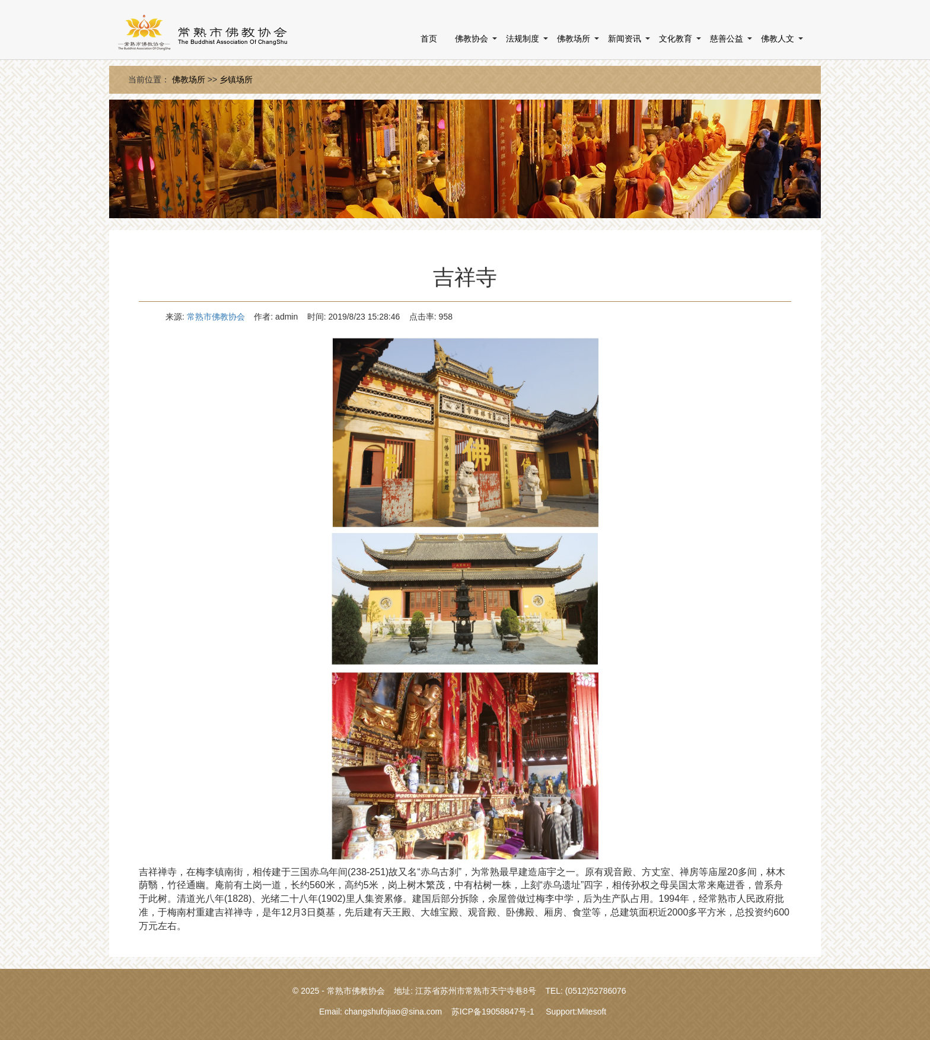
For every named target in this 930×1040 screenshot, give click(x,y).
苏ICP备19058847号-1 (492, 1011)
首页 (429, 38)
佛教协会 (471, 38)
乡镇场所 (236, 79)
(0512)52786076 (595, 991)
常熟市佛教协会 (216, 316)
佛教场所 (573, 38)
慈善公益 (726, 38)
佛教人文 (777, 38)
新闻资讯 (624, 38)
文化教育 (675, 38)
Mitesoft (591, 1011)
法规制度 (522, 38)
